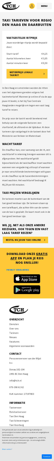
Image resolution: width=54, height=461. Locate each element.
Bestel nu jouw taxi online (23, 240)
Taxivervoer (15, 407)
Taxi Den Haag (16, 416)
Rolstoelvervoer (17, 411)
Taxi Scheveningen (19, 420)
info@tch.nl (15, 380)
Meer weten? (7, 449)
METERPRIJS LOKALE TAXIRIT (21, 74)
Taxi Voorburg (16, 425)
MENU (44, 6)
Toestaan (47, 456)
